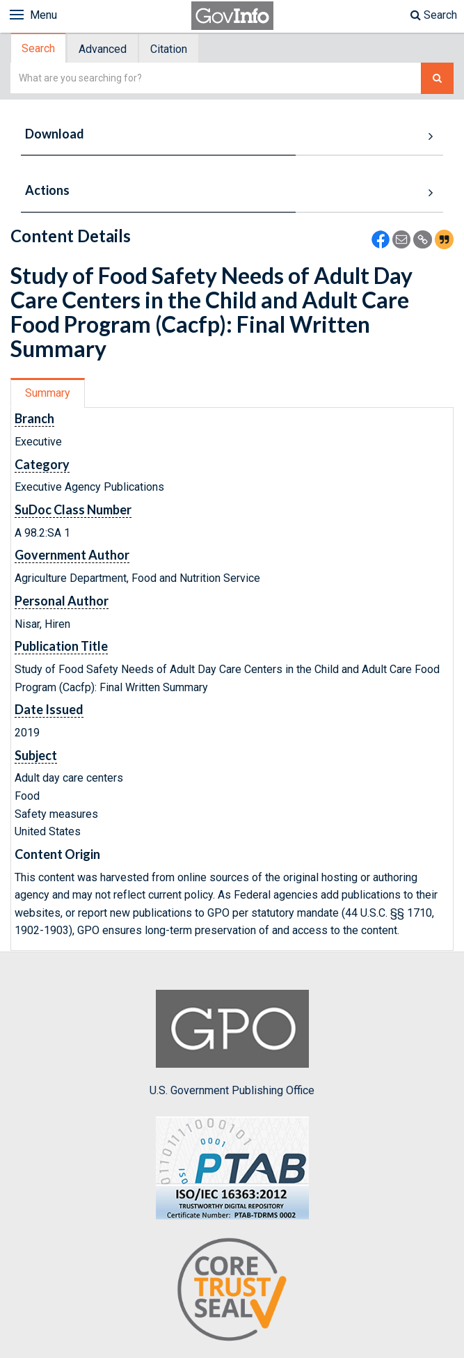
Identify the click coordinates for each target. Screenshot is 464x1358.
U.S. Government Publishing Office (232, 1043)
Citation (168, 49)
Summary (47, 393)
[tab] (38, 48)
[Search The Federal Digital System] (437, 78)
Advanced (103, 49)
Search (433, 15)
